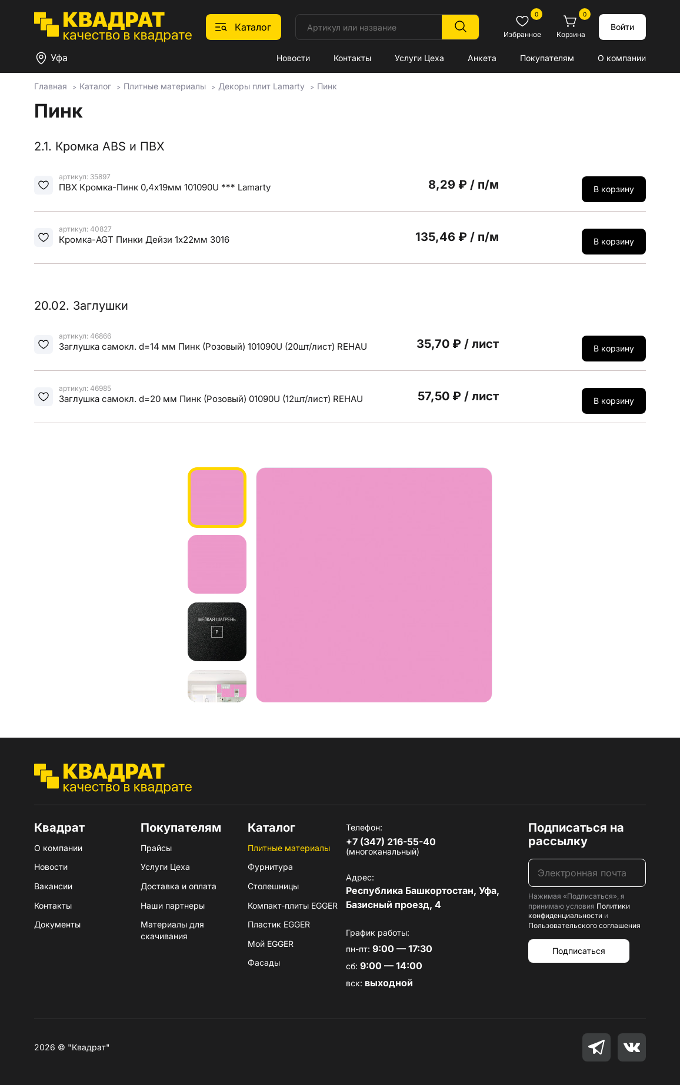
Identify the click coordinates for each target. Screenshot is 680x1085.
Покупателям (547, 58)
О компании (622, 58)
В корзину (614, 189)
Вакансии (53, 886)
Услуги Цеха (419, 58)
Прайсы (156, 848)
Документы (57, 924)
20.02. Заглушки (81, 306)
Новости (293, 58)
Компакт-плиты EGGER (293, 905)
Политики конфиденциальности (579, 911)
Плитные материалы (289, 848)
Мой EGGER (271, 944)
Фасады (264, 962)
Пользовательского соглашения (584, 925)
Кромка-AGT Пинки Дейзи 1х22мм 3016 (144, 240)
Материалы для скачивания (172, 930)
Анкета (482, 58)
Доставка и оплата (178, 886)
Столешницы (273, 886)
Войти (622, 27)
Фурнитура (270, 867)
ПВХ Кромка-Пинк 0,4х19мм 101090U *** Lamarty (165, 187)
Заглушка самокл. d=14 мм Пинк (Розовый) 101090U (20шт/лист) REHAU (213, 346)
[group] (374, 584)
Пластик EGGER (279, 924)
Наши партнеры (173, 905)
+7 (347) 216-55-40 (391, 841)
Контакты (352, 58)
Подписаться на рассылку (576, 834)
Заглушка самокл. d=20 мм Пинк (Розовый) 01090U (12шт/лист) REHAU (211, 399)
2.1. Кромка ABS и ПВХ (99, 146)
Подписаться (578, 951)
